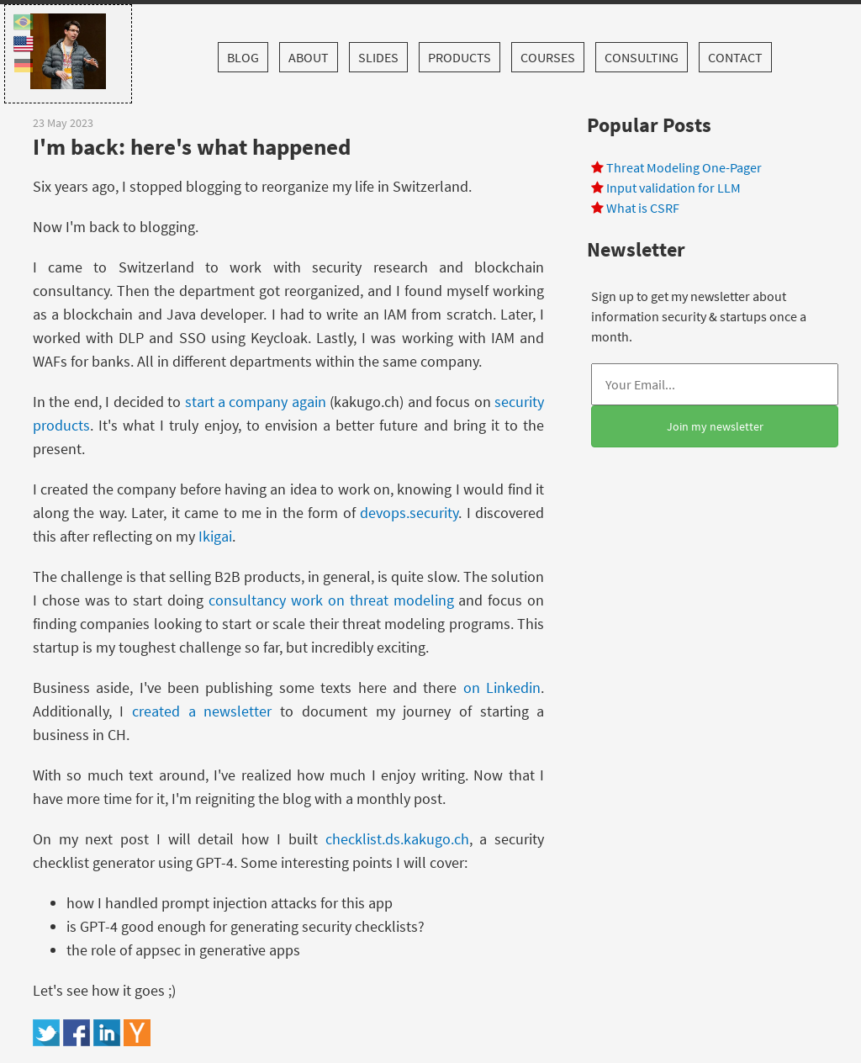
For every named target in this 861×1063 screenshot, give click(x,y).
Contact (735, 57)
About (308, 57)
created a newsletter (202, 711)
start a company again (255, 401)
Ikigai (215, 536)
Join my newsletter (715, 426)
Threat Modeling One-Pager (684, 167)
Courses (547, 57)
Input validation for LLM (673, 187)
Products (459, 57)
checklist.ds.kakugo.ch (397, 839)
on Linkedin (502, 687)
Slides (378, 57)
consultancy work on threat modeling (331, 600)
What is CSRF (642, 207)
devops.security (409, 512)
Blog (243, 57)
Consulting (642, 57)
